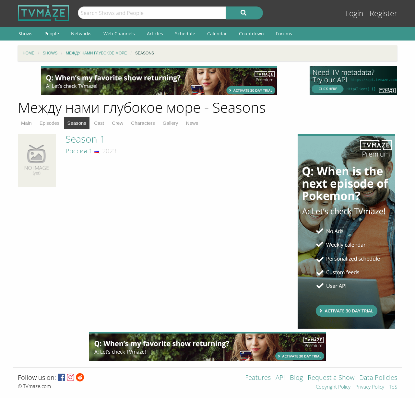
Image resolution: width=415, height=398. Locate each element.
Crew (117, 123)
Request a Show (331, 378)
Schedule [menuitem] (185, 33)
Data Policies (378, 378)
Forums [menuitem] (284, 33)
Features (258, 378)
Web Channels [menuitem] (119, 33)
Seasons (76, 123)
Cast (99, 123)
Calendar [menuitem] (217, 33)
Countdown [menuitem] (251, 33)
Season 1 (85, 139)
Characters (143, 123)
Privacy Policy (369, 387)
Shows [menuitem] (25, 33)
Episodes (50, 123)
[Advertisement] (159, 80)
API (280, 378)
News (192, 123)
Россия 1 (78, 150)
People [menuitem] (51, 33)
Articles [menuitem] (155, 33)
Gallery (170, 123)
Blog (296, 378)
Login (354, 13)
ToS (393, 387)
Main (26, 123)
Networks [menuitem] (81, 33)
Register (383, 13)
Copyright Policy (333, 387)
